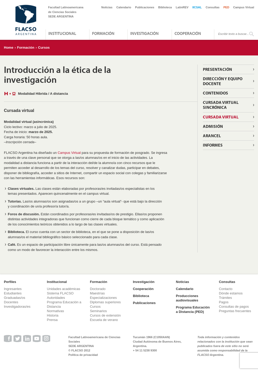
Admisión (213, 126)
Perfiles (10, 282)
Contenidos (215, 93)
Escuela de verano (104, 320)
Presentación (217, 69)
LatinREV (182, 7)
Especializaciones (103, 298)
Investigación (144, 33)
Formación (103, 33)
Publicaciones (144, 7)
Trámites (225, 298)
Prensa (52, 320)
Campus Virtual (243, 7)
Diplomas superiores (105, 302)
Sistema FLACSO (60, 293)
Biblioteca (165, 7)
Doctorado (98, 289)
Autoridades (56, 298)
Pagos (224, 302)
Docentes (11, 302)
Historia (52, 315)
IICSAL (197, 7)
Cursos (44, 47)
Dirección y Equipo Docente (222, 81)
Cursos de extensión (105, 315)
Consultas (213, 7)
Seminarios (98, 311)
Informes (213, 145)
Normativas (55, 311)
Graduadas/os (14, 298)
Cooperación (188, 33)
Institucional (62, 33)
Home (8, 47)
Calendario (123, 7)
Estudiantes (13, 293)
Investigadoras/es (17, 306)
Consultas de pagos (234, 306)
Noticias (107, 7)
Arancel (212, 135)
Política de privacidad (83, 354)
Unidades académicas (63, 289)
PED (226, 7)
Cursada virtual (220, 116)
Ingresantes (13, 289)
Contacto (226, 289)
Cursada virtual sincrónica (220, 105)
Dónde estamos (231, 293)
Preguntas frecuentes (235, 311)
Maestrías (97, 293)
